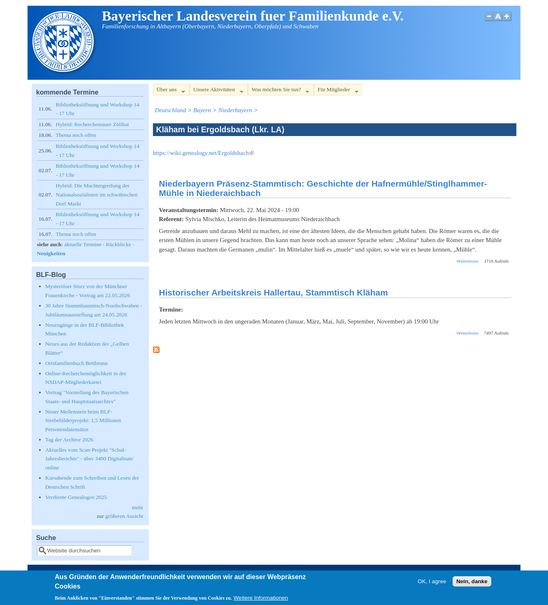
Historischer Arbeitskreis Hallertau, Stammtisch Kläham (273, 292)
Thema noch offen (75, 135)
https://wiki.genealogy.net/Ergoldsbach (203, 153)
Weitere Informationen (261, 598)
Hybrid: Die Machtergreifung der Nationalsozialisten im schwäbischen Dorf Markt (96, 194)
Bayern (202, 110)
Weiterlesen (468, 261)
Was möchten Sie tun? (278, 91)
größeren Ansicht (124, 516)
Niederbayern (235, 110)
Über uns (169, 91)
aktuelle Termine (83, 244)
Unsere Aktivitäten (216, 91)
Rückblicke (118, 244)
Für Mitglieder (336, 91)
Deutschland (170, 110)
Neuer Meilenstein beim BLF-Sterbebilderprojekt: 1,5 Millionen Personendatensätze (83, 420)
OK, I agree (432, 581)
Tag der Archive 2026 (69, 439)
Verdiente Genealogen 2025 (76, 497)
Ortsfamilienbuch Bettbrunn (76, 363)
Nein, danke (472, 581)
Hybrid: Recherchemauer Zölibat (92, 124)
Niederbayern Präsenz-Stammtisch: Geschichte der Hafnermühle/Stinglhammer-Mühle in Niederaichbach (323, 188)
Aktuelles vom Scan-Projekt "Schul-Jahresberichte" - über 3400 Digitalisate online (89, 459)
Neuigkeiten (51, 253)
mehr (137, 507)
